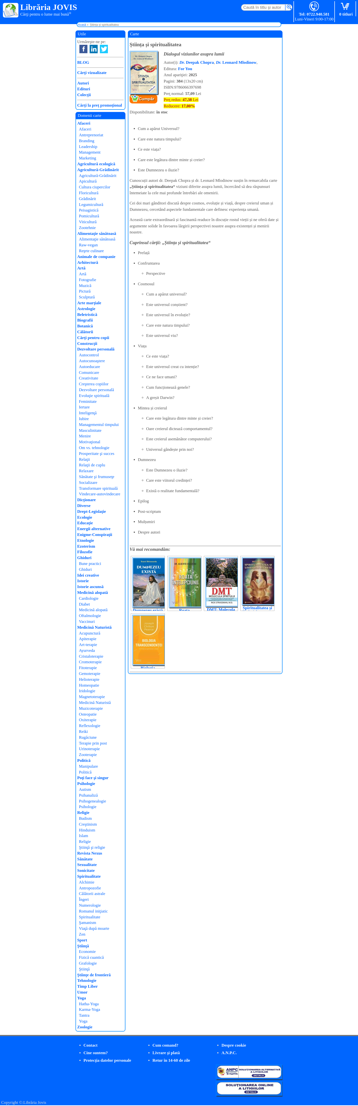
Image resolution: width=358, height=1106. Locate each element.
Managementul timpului (99, 424)
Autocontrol (89, 355)
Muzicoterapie (91, 708)
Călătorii (85, 332)
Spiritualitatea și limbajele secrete (257, 610)
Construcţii (87, 343)
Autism (85, 789)
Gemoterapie (89, 673)
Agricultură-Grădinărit (98, 169)
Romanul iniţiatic (93, 911)
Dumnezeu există (148, 610)
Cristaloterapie (91, 656)
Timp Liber (87, 986)
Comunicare (89, 372)
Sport (82, 940)
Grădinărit (87, 198)
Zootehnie (87, 227)
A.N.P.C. (229, 1053)
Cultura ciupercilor (94, 187)
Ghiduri (84, 557)
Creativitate (88, 378)
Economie (87, 951)
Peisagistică (88, 210)
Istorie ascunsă (90, 586)
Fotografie (87, 279)
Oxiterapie (87, 720)
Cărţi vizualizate (91, 72)
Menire (85, 436)
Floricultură (88, 193)
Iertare (84, 407)
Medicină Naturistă (94, 627)
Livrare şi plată (166, 1053)
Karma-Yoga (89, 1009)
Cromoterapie (90, 662)
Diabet (84, 604)
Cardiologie (88, 598)
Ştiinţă (83, 946)
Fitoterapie (88, 667)
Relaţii (84, 459)
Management (90, 152)
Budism (85, 818)
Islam (83, 835)
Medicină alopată (92, 592)
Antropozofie (90, 888)
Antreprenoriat (91, 135)
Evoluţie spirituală (94, 395)
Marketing (87, 158)
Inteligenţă (88, 413)
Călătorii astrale (92, 893)
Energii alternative (93, 528)
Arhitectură (87, 262)
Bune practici (90, 563)
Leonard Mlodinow (236, 62)
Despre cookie (233, 1045)
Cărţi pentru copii (93, 337)
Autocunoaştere (92, 361)
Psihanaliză (88, 795)
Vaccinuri (87, 621)
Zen (82, 934)
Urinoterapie (89, 749)
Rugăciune (88, 737)
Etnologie (85, 540)
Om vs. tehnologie (94, 447)
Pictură (85, 291)
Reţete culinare (91, 251)
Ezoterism (86, 546)
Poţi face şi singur (93, 777)
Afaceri (83, 123)
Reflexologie (89, 725)
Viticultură (88, 222)
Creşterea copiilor (93, 384)
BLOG (83, 62)
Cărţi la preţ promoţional (99, 105)
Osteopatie (88, 714)
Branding (86, 140)
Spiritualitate (89, 876)
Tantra (84, 1015)
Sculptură (87, 297)
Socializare (88, 482)
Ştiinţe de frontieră (94, 975)
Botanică (85, 326)
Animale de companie (96, 256)
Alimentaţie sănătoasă (96, 233)
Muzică (85, 285)
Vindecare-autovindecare (99, 494)
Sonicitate (86, 870)
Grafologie (88, 963)
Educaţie (85, 523)
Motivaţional (89, 442)
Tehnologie (86, 980)
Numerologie (90, 905)
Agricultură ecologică (96, 164)
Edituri (83, 89)
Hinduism (87, 830)
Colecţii (84, 94)
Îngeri (84, 899)
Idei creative (88, 575)
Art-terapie (88, 644)
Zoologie (84, 1027)
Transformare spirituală (98, 488)
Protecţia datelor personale (107, 1060)
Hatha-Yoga (89, 1004)
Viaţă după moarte (94, 928)
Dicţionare (86, 500)
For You (185, 68)
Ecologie (84, 517)
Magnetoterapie (92, 696)
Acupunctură (89, 633)
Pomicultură (89, 216)
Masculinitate (90, 430)
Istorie (83, 581)
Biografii (85, 320)
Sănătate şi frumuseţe (96, 476)
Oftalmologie (90, 615)
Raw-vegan (88, 245)
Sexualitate (87, 864)
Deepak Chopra (196, 62)
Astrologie (86, 308)
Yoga (81, 998)
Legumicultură (91, 204)
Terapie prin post (93, 743)
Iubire (84, 418)
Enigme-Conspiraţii (94, 534)
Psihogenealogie (92, 801)
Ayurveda (87, 650)
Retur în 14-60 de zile (171, 1060)
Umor (82, 992)
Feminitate (88, 401)
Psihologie (86, 783)
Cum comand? (165, 1045)
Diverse (84, 505)
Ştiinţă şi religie (92, 847)
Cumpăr (146, 99)
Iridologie (87, 691)
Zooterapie (88, 754)
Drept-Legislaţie (91, 511)
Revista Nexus (89, 853)
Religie (83, 812)
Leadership (88, 146)
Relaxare (86, 471)
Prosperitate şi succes (96, 453)
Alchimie (86, 882)
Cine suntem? (96, 1053)
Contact (91, 1045)
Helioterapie (89, 679)
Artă (81, 268)
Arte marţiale (89, 303)
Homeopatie (89, 685)
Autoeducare (89, 366)
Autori (83, 83)
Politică (84, 760)
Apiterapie (87, 638)
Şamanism (87, 922)
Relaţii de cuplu (92, 465)
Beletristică (87, 314)
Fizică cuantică (91, 957)
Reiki (83, 731)
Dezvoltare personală (95, 349)
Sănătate (85, 859)
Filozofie (84, 552)
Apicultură (88, 181)
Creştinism (88, 824)
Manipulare (88, 766)
